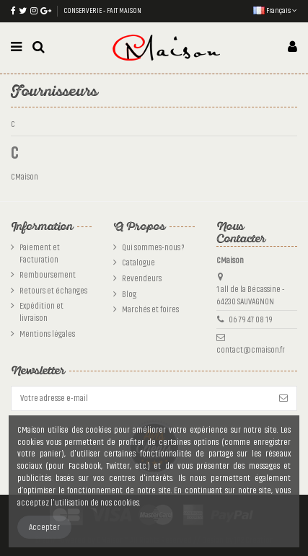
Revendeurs (142, 278)
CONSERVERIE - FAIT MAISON (102, 10)
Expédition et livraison (41, 311)
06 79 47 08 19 (251, 319)
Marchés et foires (150, 309)
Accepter (44, 527)
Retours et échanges (53, 290)
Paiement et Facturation (39, 253)
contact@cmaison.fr (250, 349)
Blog (129, 294)
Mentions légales (47, 334)
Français (275, 10)
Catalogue (138, 262)
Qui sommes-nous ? (153, 247)
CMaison (24, 176)
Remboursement (47, 274)
